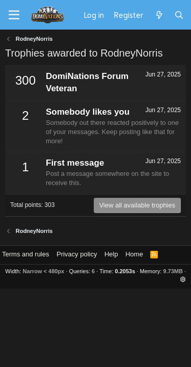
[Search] (179, 15)
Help (111, 254)
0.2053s (125, 271)
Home (134, 254)
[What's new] (159, 15)
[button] (183, 279)
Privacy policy (77, 254)
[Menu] (14, 15)
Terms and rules (25, 254)
